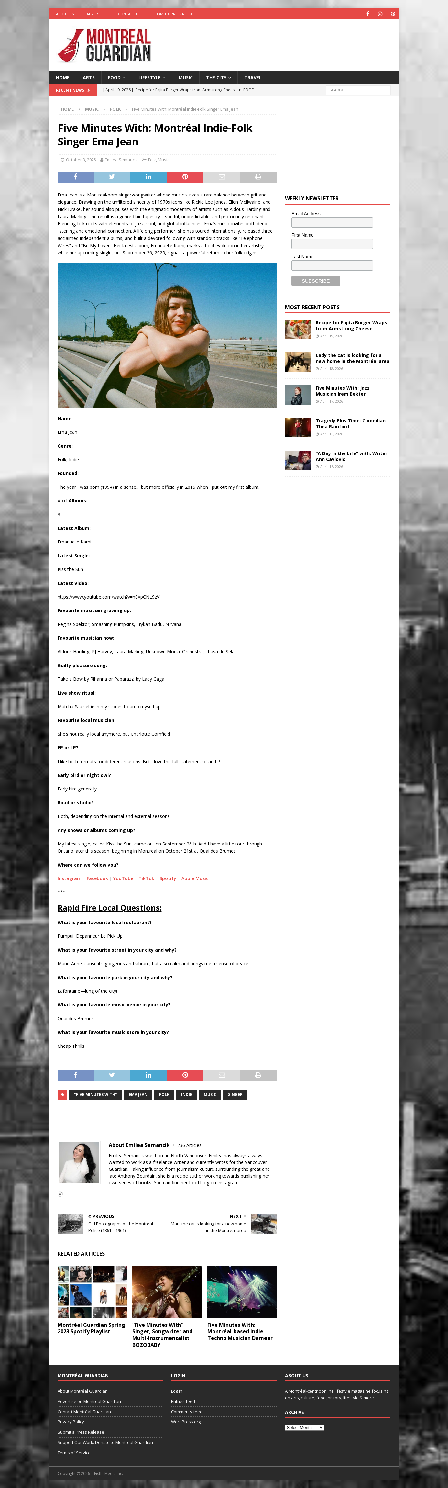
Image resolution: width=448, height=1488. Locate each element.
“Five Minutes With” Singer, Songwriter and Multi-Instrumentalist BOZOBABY (162, 1334)
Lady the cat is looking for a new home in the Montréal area (352, 358)
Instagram (70, 878)
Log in (176, 1391)
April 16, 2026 (331, 433)
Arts (89, 77)
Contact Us (129, 13)
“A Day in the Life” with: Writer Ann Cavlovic (351, 456)
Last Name (302, 256)
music (210, 1094)
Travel (253, 77)
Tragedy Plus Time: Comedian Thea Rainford (351, 424)
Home (63, 77)
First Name (302, 235)
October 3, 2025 (81, 159)
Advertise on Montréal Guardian (89, 1401)
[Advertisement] (286, 40)
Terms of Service (74, 1453)
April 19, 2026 (331, 335)
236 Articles (189, 1145)
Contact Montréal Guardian (84, 1412)
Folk (152, 159)
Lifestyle (149, 77)
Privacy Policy (71, 1422)
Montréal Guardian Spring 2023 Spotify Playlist (91, 1328)
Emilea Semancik (121, 159)
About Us (65, 13)
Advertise (96, 13)
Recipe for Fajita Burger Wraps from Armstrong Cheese (351, 325)
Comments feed (186, 1412)
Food (114, 77)
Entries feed (183, 1401)
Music (186, 77)
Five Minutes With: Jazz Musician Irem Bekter (343, 391)
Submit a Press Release (174, 13)
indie (186, 1094)
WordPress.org (186, 1422)
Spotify (167, 878)
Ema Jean (138, 1094)
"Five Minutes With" (95, 1094)
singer (235, 1094)
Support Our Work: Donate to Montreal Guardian (105, 1442)
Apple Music (194, 878)
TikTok (146, 878)
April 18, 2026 (331, 368)
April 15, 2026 (331, 466)
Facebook (97, 878)
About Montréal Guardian (83, 1391)
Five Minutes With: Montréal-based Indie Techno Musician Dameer (240, 1331)
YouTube (123, 878)
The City (216, 77)
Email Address (305, 213)
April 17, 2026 (331, 401)
